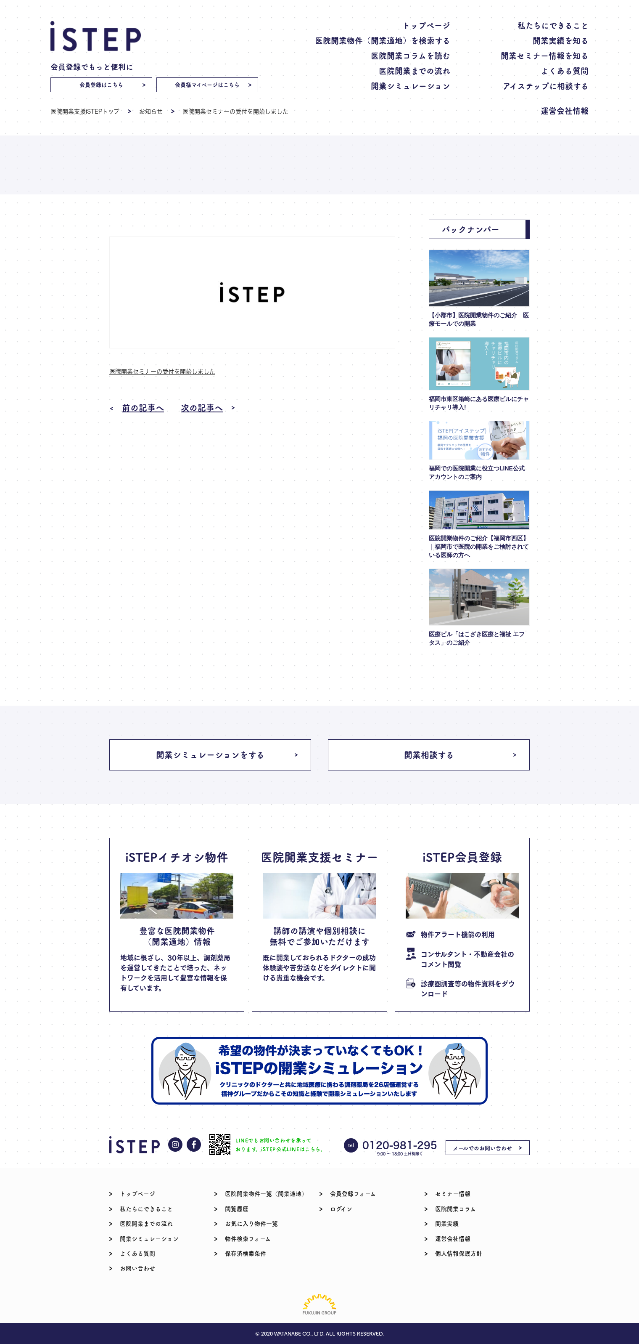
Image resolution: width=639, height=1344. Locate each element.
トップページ (426, 25)
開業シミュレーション (410, 86)
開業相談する (429, 755)
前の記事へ (143, 407)
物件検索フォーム (248, 1238)
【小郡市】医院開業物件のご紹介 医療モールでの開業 (479, 319)
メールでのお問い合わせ (482, 1148)
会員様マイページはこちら (207, 84)
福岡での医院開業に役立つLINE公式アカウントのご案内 (477, 472)
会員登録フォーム (353, 1193)
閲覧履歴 (236, 1208)
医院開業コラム (455, 1208)
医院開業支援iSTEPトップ (84, 111)
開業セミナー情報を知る (545, 55)
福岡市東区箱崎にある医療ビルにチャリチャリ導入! (479, 403)
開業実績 (447, 1223)
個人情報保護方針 (458, 1253)
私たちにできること (553, 25)
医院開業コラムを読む (410, 55)
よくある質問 (565, 70)
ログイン (341, 1208)
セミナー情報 (452, 1193)
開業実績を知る (561, 40)
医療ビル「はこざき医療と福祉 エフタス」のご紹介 (477, 638)
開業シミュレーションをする (210, 755)
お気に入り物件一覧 (251, 1223)
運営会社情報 (565, 110)
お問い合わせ (137, 1268)
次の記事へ (202, 407)
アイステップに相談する (546, 86)
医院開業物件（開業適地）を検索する (382, 40)
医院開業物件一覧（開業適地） (266, 1193)
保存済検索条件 (245, 1253)
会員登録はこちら (101, 84)
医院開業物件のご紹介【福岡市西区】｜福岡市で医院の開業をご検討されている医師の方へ (479, 546)
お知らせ (151, 111)
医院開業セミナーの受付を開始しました (162, 371)
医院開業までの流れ (414, 70)
